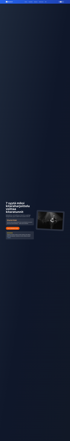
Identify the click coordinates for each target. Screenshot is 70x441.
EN (62, 1)
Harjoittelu (31, 1)
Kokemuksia (41, 1)
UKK (45, 1)
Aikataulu (35, 1)
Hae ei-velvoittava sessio (12, 228)
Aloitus (26, 1)
